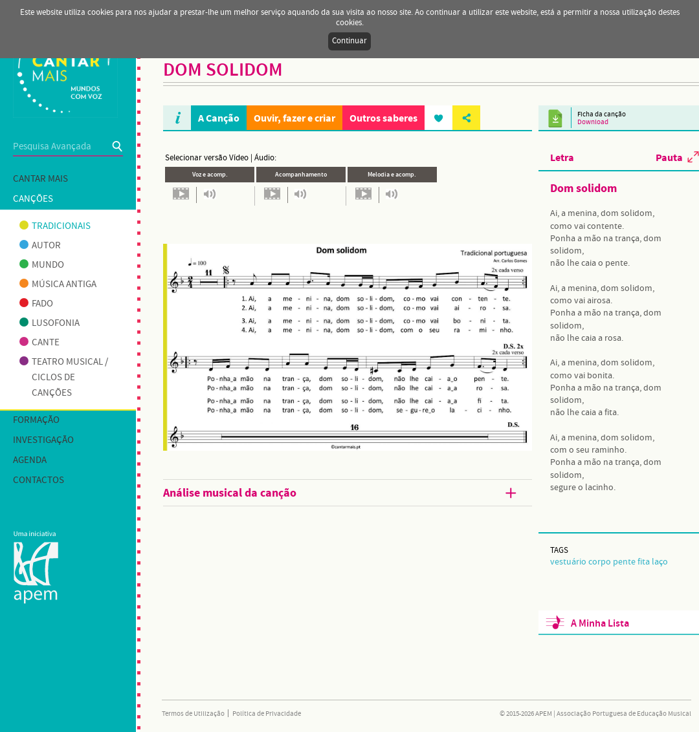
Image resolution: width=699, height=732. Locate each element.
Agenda (30, 460)
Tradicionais (55, 226)
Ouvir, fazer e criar (294, 117)
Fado (36, 303)
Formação (36, 420)
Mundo (41, 265)
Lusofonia (49, 323)
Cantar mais (40, 179)
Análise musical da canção (341, 493)
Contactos (38, 480)
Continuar (349, 41)
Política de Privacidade (266, 713)
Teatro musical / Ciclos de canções (63, 378)
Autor (40, 245)
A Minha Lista (600, 623)
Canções (33, 199)
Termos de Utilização (193, 713)
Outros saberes (383, 117)
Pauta (669, 157)
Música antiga (57, 284)
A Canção (218, 117)
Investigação (43, 440)
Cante (39, 342)
